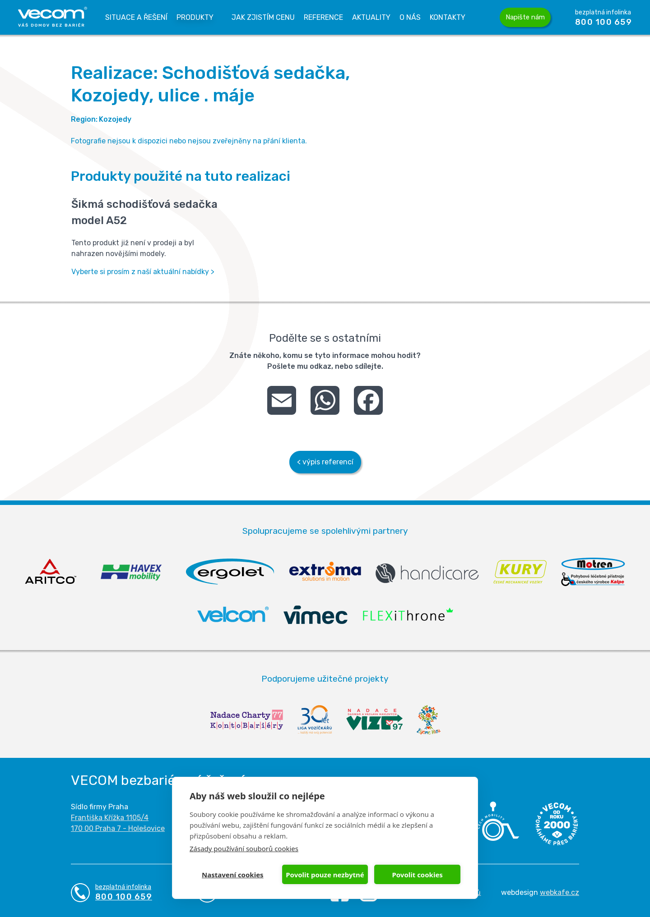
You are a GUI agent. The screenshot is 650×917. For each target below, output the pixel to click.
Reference (323, 17)
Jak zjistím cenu (263, 17)
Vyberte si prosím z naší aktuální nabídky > (142, 271)
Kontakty (447, 17)
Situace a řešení (136, 17)
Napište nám (525, 17)
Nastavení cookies (233, 874)
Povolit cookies (417, 874)
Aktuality (371, 17)
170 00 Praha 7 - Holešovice (118, 828)
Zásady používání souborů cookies (244, 848)
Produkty (195, 17)
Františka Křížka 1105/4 (110, 817)
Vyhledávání (482, 17)
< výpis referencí (325, 462)
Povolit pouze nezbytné (325, 874)
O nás (410, 17)
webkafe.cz (559, 892)
